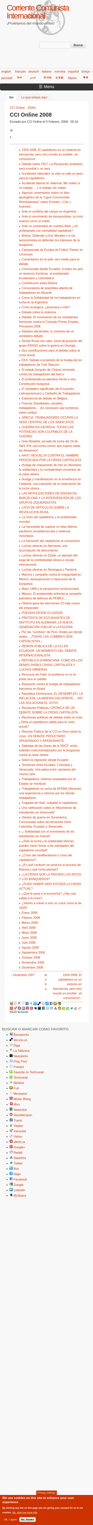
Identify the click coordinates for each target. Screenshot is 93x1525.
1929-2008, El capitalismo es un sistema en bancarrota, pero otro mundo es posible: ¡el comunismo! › (67, 986)
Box (16, 1168)
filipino (72, 78)
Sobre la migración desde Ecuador (45, 760)
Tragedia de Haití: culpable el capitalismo (50, 802)
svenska (59, 71)
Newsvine (20, 1109)
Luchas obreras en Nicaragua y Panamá (49, 569)
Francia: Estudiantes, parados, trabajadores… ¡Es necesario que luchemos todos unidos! (48, 408)
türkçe (86, 71)
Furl (16, 1088)
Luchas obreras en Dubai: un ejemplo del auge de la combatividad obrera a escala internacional (48, 560)
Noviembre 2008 (33, 962)
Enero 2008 (30, 912)
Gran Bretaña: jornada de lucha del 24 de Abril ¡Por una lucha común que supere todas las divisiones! (49, 446)
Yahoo (18, 1136)
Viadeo (18, 1125)
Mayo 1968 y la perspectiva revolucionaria (50, 588)
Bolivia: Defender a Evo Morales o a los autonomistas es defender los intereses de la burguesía (49, 240)
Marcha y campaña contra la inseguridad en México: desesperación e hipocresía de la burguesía (50, 579)
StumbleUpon (23, 1115)
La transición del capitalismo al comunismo (51, 540)
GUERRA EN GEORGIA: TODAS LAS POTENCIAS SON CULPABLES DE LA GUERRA (46, 431)
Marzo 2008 (30, 922)
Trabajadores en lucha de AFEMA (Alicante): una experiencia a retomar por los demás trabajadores (50, 793)
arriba (45, 981)
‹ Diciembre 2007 (23, 975)
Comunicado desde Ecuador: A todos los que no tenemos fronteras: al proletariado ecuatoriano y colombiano (51, 273)
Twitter (18, 1163)
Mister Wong (22, 1099)
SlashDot (20, 1158)
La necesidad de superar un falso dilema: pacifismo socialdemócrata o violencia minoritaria (48, 531)
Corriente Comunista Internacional (38, 11)
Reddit (18, 1152)
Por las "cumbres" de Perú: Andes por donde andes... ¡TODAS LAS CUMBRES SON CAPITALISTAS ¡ (50, 636)
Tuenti (18, 1120)
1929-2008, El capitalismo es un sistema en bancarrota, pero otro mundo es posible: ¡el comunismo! (50, 154)
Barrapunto (21, 1034)
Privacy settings (46, 1494)
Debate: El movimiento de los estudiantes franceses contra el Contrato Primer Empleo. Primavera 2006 (49, 322)
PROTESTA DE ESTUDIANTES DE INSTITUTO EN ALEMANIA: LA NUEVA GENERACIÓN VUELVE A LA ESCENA (46, 622)
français (20, 71)
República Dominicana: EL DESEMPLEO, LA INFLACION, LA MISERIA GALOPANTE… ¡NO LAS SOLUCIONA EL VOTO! (51, 698)
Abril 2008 (28, 927)
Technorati (21, 1077)
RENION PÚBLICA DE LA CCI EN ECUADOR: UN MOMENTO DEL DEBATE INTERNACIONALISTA (48, 651)
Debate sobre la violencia (39, 312)
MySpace (20, 1195)
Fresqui (19, 1066)
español (73, 71)
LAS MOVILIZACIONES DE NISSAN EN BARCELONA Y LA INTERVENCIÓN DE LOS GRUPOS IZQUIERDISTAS (50, 498)
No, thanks (27, 1521)
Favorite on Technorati (29, 1072)
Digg (17, 1045)
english (6, 71)
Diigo (17, 1174)
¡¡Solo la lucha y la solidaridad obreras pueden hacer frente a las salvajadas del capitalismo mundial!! (46, 845)
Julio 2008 (29, 942)
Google (19, 1184)
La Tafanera (21, 1050)
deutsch (33, 71)
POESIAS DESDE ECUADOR (42, 612)
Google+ (19, 1147)
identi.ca (19, 1142)
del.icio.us (20, 1040)
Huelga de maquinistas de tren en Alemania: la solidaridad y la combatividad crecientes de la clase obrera (50, 469)
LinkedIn (19, 1190)
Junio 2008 (29, 937)
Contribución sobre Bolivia (39, 283)
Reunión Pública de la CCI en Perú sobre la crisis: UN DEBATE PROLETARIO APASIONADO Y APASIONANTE (50, 736)
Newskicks (21, 1056)
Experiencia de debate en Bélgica (44, 398)
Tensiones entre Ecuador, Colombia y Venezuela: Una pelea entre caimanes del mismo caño (47, 769)
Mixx (17, 1104)
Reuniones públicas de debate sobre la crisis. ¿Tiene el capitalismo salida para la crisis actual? (51, 722)
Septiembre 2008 (33, 952)
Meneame (20, 1093)
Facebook (20, 1179)
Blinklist (19, 1083)
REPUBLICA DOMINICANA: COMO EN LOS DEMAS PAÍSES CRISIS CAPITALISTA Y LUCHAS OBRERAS (50, 665)
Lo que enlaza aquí (34, 97)
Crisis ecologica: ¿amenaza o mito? (46, 307)
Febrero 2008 (31, 917)
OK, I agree (10, 1521)
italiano (47, 71)
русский (6, 78)
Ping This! (20, 1061)
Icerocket (20, 1131)
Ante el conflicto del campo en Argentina (49, 211)
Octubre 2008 (31, 957)
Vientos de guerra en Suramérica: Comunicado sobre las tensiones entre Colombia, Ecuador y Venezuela (45, 822)
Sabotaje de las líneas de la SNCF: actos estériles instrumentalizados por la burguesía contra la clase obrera (49, 750)
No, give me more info (24, 1514)
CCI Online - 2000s (23, 107)
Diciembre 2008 (32, 967)
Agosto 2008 (30, 947)
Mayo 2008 (29, 932)
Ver (13, 97)
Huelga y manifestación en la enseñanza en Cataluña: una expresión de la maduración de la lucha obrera (50, 484)
